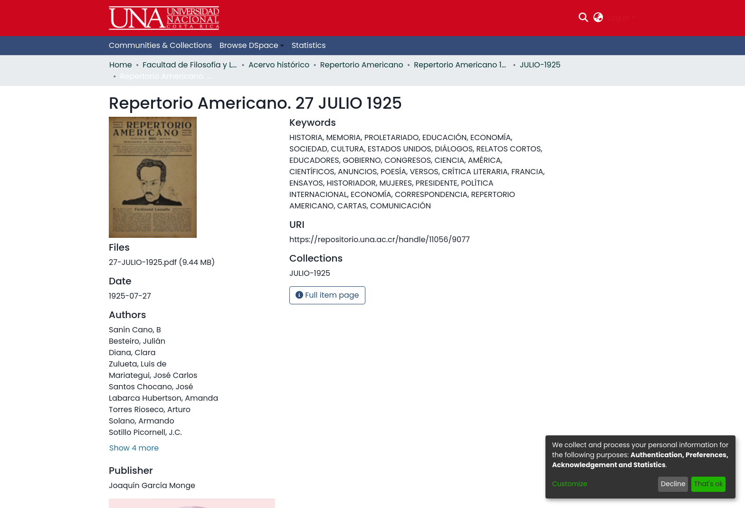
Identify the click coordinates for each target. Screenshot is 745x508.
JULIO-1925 (540, 64)
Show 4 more (134, 447)
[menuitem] (598, 18)
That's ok (708, 484)
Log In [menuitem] (619, 17)
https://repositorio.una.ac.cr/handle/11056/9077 (379, 239)
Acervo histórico (278, 64)
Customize (569, 484)
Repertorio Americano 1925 (461, 64)
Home (120, 64)
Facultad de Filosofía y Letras (190, 64)
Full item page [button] (327, 295)
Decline (673, 484)
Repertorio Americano (361, 64)
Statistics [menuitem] (309, 45)
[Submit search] (584, 18)
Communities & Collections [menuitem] (160, 45)
